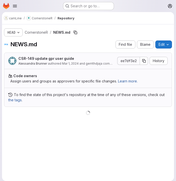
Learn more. (128, 81)
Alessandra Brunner (32, 63)
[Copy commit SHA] (144, 61)
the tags (15, 100)
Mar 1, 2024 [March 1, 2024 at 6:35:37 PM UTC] (70, 63)
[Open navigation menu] (15, 6)
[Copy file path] (75, 32)
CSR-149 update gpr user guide (46, 58)
